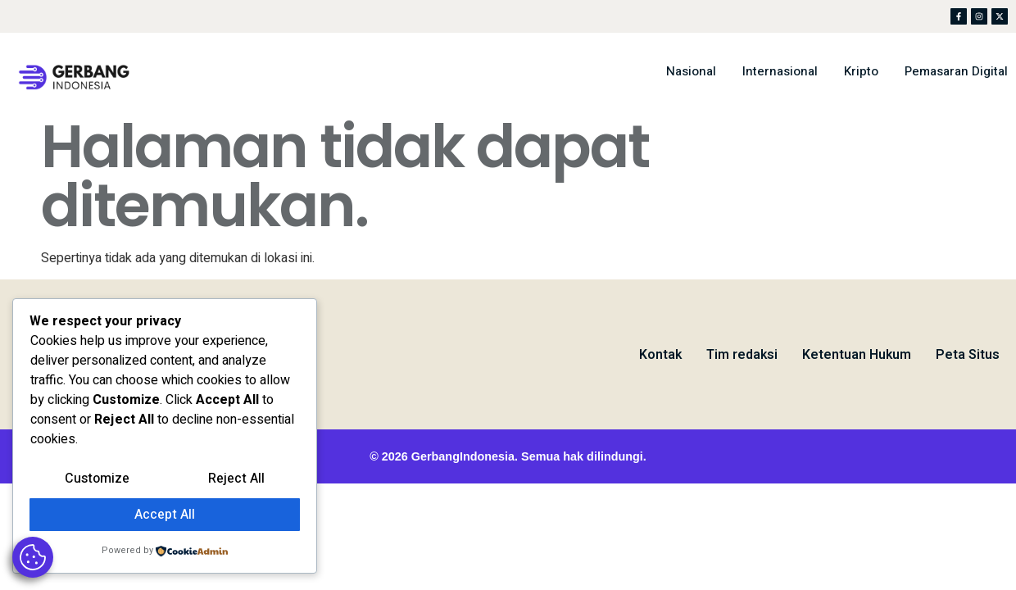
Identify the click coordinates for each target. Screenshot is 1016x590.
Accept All (164, 514)
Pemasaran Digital (956, 71)
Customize (97, 478)
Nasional (691, 71)
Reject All (236, 478)
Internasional (780, 71)
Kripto (861, 71)
